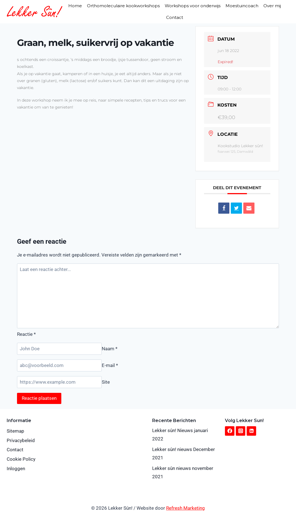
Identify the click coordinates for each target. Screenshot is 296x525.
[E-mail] (59, 365)
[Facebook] (229, 431)
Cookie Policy (21, 459)
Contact (174, 17)
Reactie (26, 334)
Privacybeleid (21, 440)
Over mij (272, 5)
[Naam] (59, 349)
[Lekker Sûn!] (34, 11)
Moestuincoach (241, 5)
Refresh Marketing (185, 508)
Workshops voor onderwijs (192, 5)
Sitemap (15, 431)
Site (106, 382)
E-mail (110, 365)
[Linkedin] (251, 431)
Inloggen (16, 468)
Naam (109, 348)
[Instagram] (240, 431)
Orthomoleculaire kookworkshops (123, 5)
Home (75, 5)
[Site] (59, 382)
